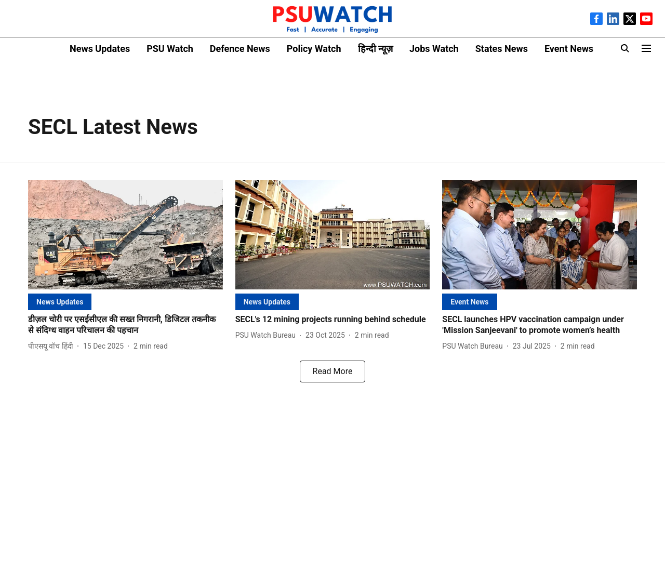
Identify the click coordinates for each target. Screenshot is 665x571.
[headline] (125, 325)
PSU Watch (170, 48)
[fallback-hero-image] (125, 234)
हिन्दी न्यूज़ (375, 48)
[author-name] (52, 346)
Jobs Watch (434, 48)
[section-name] (59, 302)
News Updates (100, 48)
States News (501, 48)
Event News (568, 48)
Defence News (240, 48)
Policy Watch (314, 48)
